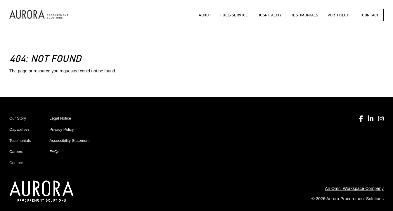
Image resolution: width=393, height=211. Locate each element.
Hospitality (269, 15)
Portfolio (338, 15)
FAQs (54, 151)
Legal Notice (60, 118)
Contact (370, 15)
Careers (16, 151)
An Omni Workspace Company (354, 188)
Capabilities (19, 129)
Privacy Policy (61, 129)
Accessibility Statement (69, 140)
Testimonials (304, 15)
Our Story (17, 118)
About (205, 15)
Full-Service (234, 15)
